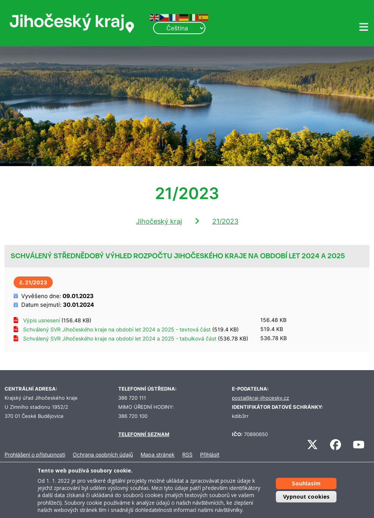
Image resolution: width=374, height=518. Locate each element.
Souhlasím (306, 483)
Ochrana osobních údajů (103, 454)
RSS (187, 454)
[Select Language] (179, 28)
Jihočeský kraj (159, 221)
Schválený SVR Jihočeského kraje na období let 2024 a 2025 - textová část (117, 329)
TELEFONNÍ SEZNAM (143, 434)
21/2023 (225, 221)
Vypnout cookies (306, 496)
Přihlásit (209, 454)
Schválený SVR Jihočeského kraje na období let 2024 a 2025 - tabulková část (119, 338)
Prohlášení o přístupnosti (35, 454)
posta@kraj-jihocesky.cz (260, 398)
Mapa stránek (158, 454)
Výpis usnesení (41, 320)
